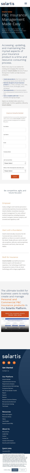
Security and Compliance (8, 443)
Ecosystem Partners (7, 388)
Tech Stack (5, 406)
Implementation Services (9, 381)
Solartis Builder (6, 379)
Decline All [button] (23, 469)
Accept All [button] (15, 469)
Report (4, 393)
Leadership (5, 434)
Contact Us (5, 371)
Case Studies (5, 421)
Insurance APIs (6, 451)
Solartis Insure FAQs (7, 423)
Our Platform (7, 376)
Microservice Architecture (9, 401)
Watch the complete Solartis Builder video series (15, 314)
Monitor (4, 397)
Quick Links (7, 448)
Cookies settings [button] (7, 469)
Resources (6, 412)
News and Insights (7, 414)
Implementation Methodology (10, 386)
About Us (6, 429)
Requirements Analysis (8, 384)
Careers (4, 436)
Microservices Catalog (8, 404)
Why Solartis (5, 431)
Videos (4, 419)
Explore (4, 395)
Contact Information (8, 440)
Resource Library (6, 416)
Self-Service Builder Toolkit (9, 390)
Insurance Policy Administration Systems (13, 453)
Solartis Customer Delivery (9, 399)
